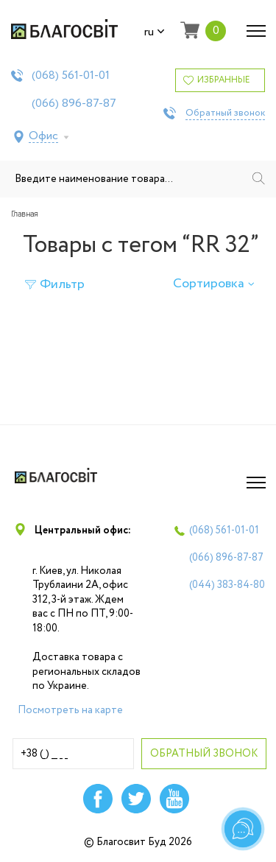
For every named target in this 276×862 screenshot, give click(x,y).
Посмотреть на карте (70, 710)
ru (154, 32)
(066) (74, 104)
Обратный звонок (225, 113)
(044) (227, 585)
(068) (71, 76)
